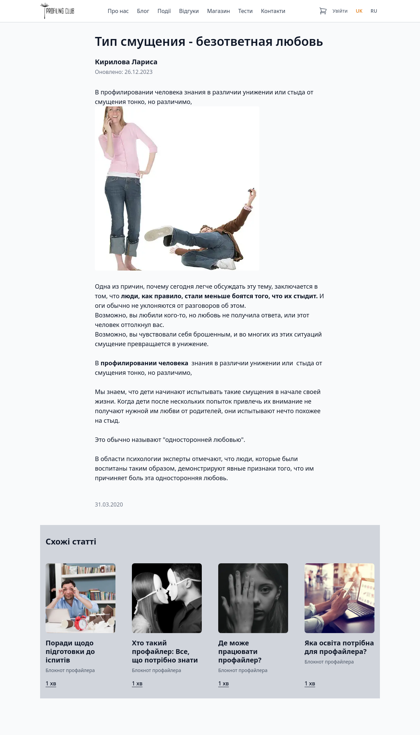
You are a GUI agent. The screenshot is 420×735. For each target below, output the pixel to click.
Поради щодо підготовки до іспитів (70, 651)
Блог (143, 11)
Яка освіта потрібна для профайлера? (339, 647)
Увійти (340, 11)
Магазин (218, 11)
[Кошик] (323, 11)
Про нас (118, 11)
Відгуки (189, 11)
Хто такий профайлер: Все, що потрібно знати (165, 651)
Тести (245, 11)
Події (164, 11)
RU (374, 11)
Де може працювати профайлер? (239, 651)
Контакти (273, 11)
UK (359, 11)
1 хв (51, 683)
